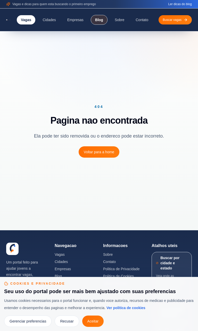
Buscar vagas (175, 20)
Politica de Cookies (118, 276)
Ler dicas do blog (180, 4)
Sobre (119, 20)
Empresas (75, 20)
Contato (142, 20)
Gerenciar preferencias (28, 321)
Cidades (49, 20)
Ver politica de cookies (125, 308)
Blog (99, 20)
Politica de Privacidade (121, 269)
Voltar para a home (99, 152)
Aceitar (93, 321)
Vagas (26, 20)
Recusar (66, 321)
